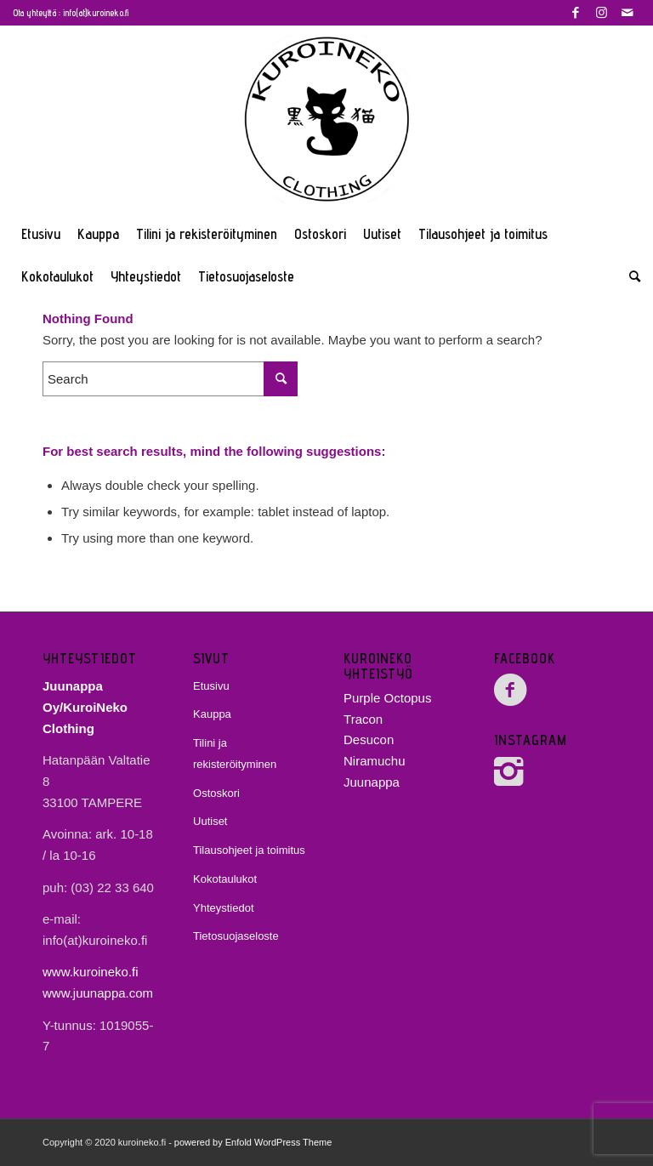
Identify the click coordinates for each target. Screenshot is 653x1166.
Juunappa (372, 782)
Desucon (369, 739)
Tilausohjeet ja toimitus (249, 850)
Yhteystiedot (223, 908)
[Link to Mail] (627, 13)
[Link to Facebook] (576, 13)
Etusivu (211, 686)
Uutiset (210, 821)
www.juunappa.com (98, 993)
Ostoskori (216, 793)
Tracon (363, 719)
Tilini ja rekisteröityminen (234, 754)
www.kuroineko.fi (91, 971)
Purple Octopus (387, 698)
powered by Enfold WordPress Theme (253, 1142)
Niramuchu (375, 761)
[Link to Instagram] (601, 13)
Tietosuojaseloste (236, 936)
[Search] (630, 276)
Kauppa (212, 714)
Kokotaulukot (225, 879)
